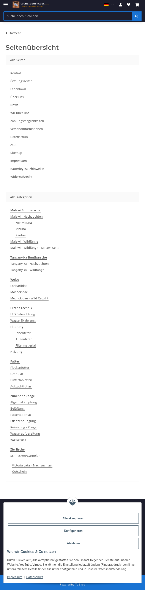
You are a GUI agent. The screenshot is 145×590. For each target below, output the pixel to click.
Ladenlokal (18, 89)
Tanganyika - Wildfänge (27, 270)
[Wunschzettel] (129, 4)
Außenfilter (24, 339)
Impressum (14, 577)
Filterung (16, 327)
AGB (13, 145)
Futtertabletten (21, 380)
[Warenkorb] (137, 4)
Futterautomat (20, 415)
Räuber (21, 235)
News (14, 105)
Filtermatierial (26, 345)
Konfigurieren (73, 531)
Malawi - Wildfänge (24, 241)
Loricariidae (18, 286)
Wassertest (18, 440)
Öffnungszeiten (21, 81)
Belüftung (17, 408)
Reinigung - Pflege (23, 427)
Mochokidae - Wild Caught (29, 298)
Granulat (16, 374)
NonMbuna (24, 223)
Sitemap (16, 153)
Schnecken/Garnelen (25, 456)
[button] (121, 4)
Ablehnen (73, 543)
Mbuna (21, 229)
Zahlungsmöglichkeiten (27, 121)
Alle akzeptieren (73, 518)
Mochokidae (19, 292)
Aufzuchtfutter (21, 386)
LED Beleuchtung (22, 314)
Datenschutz (34, 577)
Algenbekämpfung (23, 402)
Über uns (17, 97)
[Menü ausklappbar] (5, 2)
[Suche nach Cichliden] (67, 16)
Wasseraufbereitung (25, 433)
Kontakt (15, 73)
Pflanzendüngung (23, 421)
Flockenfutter (19, 367)
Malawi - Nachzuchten (26, 216)
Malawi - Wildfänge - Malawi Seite (34, 248)
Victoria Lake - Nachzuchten (32, 465)
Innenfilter (23, 333)
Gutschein (19, 471)
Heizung (16, 352)
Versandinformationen (26, 129)
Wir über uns (19, 113)
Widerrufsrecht (21, 177)
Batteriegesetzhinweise (27, 169)
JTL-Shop (80, 584)
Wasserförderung (23, 320)
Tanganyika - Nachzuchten (29, 264)
